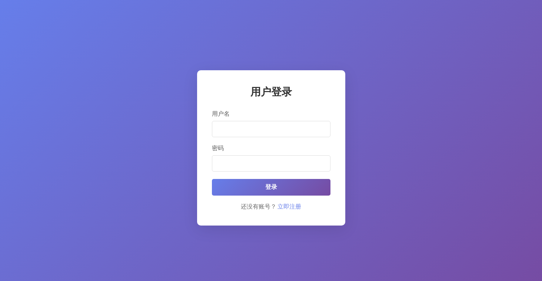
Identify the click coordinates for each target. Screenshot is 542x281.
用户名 (221, 113)
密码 (218, 148)
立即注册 (289, 206)
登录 (271, 187)
